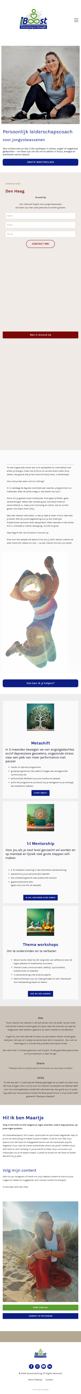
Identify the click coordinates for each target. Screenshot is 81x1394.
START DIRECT (40, 793)
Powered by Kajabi (40, 1389)
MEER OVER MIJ (40, 1307)
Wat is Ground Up (40, 334)
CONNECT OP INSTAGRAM (40, 1316)
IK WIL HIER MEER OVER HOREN (40, 897)
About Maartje (35, 1379)
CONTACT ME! (40, 243)
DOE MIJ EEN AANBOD (40, 994)
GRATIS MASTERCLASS (40, 162)
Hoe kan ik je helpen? (40, 683)
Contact (49, 1379)
